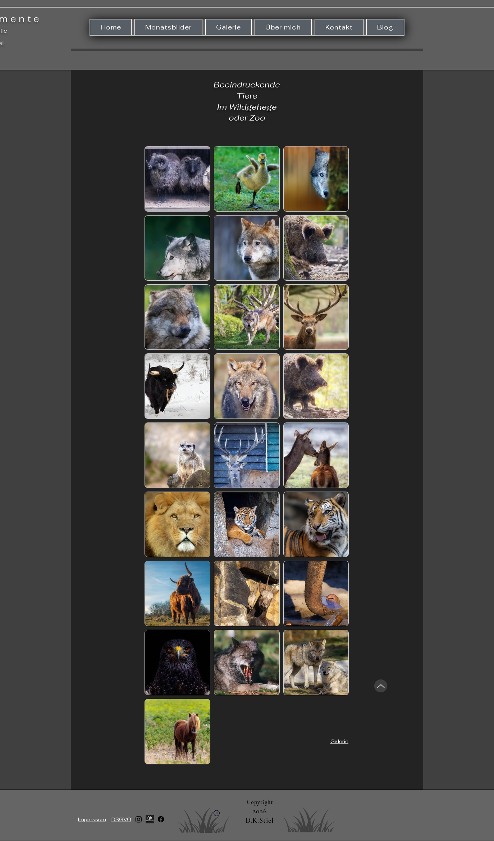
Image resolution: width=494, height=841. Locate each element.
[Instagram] (138, 819)
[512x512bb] (150, 819)
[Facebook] (161, 819)
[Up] (380, 685)
